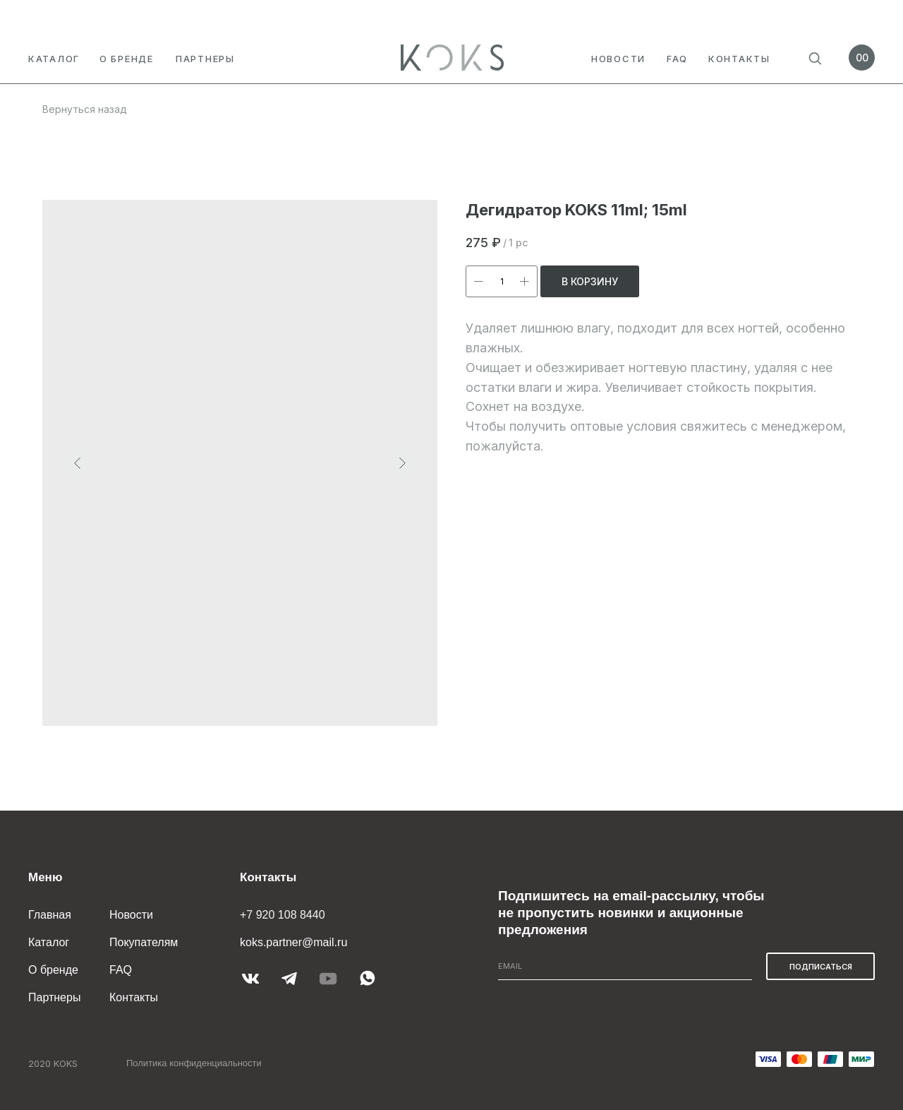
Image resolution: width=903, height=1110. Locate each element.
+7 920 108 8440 (282, 915)
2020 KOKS (53, 1063)
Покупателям (143, 942)
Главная (49, 915)
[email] (625, 966)
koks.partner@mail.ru (293, 942)
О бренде (126, 58)
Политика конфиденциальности (194, 1063)
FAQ (677, 58)
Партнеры (54, 997)
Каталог (54, 58)
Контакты (739, 58)
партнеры (205, 58)
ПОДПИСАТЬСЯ (820, 967)
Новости (618, 58)
